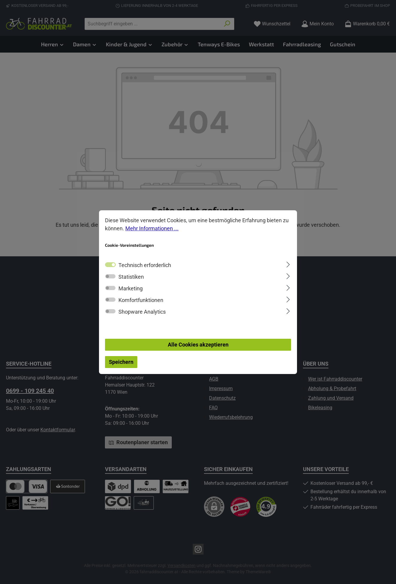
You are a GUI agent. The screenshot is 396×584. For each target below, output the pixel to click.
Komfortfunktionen (140, 300)
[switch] (110, 276)
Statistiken (131, 277)
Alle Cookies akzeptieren (198, 344)
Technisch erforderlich (144, 265)
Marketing (130, 288)
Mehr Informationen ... (152, 228)
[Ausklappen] (288, 264)
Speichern (121, 362)
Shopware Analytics (142, 312)
